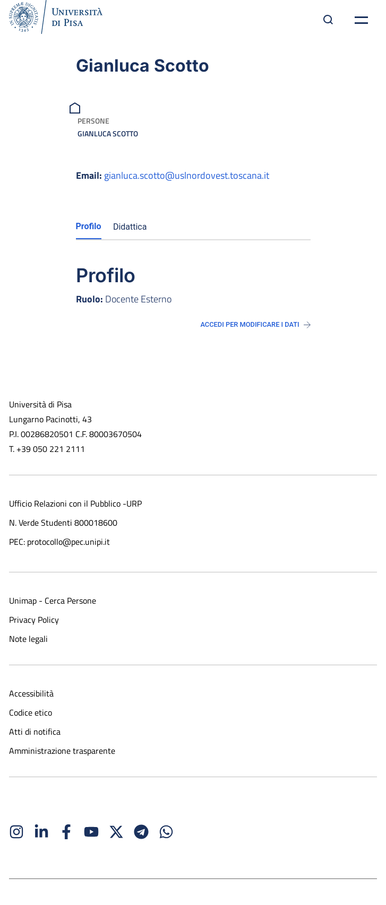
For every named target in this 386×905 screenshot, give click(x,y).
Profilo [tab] (88, 226)
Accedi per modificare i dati (255, 324)
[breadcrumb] (76, 106)
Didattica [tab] (130, 227)
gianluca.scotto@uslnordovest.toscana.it (186, 175)
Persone (93, 120)
